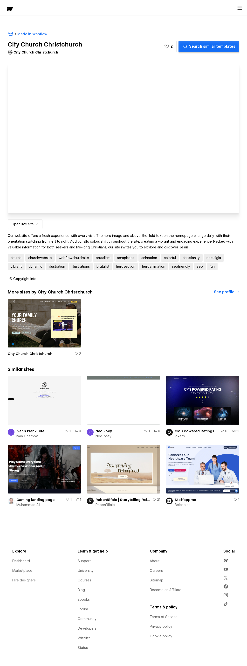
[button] (168, 46)
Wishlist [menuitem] (84, 638)
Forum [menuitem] (83, 609)
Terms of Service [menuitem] (164, 617)
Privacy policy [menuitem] (161, 626)
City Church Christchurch (30, 354)
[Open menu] (239, 8)
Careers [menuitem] (156, 571)
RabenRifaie (105, 505)
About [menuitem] (154, 561)
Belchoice (183, 505)
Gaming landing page (35, 500)
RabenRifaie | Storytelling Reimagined (123, 500)
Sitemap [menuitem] (156, 580)
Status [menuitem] (83, 648)
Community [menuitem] (87, 619)
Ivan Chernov (27, 436)
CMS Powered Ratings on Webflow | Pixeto (196, 431)
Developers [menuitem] (87, 628)
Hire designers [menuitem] (24, 580)
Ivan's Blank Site (30, 431)
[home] (10, 9)
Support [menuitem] (84, 561)
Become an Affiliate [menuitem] (165, 590)
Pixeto (180, 436)
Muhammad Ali (28, 505)
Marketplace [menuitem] (22, 571)
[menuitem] (225, 560)
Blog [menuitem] (81, 590)
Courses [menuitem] (84, 580)
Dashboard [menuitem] (21, 561)
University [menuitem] (86, 571)
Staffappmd (185, 500)
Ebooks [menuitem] (84, 599)
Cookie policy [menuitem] (161, 636)
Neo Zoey (104, 431)
